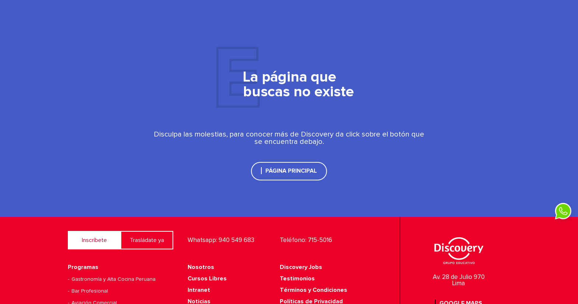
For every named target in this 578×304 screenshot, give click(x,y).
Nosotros (201, 267)
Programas (83, 267)
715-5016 (320, 240)
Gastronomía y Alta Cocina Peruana (114, 279)
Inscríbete (94, 240)
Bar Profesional (90, 291)
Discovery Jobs (301, 267)
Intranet (199, 290)
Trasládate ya (147, 240)
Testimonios (297, 278)
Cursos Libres (207, 278)
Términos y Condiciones (313, 290)
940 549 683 (236, 240)
